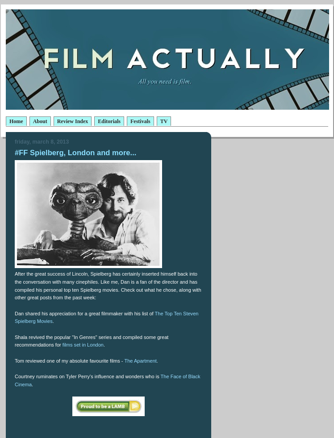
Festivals (140, 121)
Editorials (109, 121)
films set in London (83, 344)
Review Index (72, 121)
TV (164, 121)
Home (16, 121)
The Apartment (140, 361)
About (40, 121)
